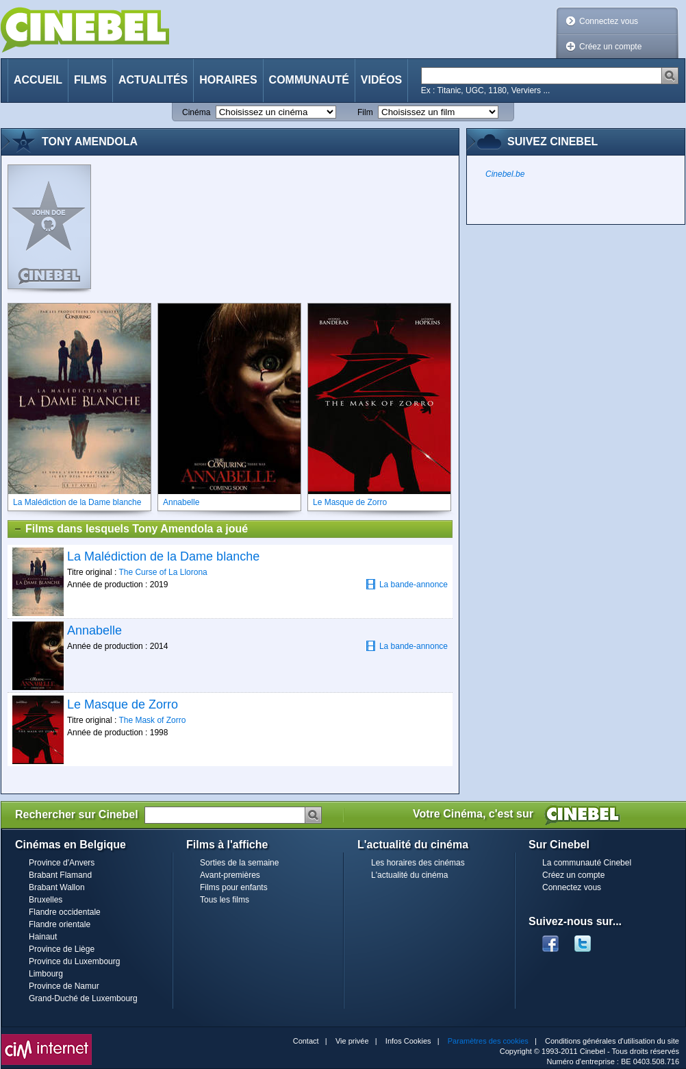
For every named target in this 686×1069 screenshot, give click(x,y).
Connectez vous (608, 21)
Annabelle (94, 630)
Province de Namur (64, 986)
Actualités (153, 80)
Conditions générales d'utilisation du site (612, 1041)
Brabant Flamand (60, 875)
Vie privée (352, 1041)
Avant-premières (230, 875)
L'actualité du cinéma (409, 875)
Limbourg (46, 974)
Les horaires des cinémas (418, 863)
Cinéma (196, 112)
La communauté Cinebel (586, 863)
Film (365, 112)
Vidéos (381, 80)
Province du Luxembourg (74, 961)
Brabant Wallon (57, 887)
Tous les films (224, 900)
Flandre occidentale (65, 912)
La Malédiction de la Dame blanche (163, 556)
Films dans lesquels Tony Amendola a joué (130, 529)
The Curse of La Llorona (162, 572)
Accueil (38, 80)
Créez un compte (610, 46)
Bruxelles (45, 900)
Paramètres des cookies (488, 1041)
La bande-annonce (407, 584)
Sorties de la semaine (239, 863)
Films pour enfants (234, 887)
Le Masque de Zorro (122, 704)
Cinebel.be (504, 174)
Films (90, 80)
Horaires (228, 80)
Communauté (309, 80)
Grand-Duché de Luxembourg (83, 998)
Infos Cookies (408, 1041)
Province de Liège (61, 949)
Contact (306, 1041)
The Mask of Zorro (152, 720)
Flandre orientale (59, 924)
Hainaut (43, 937)
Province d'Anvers (61, 863)
